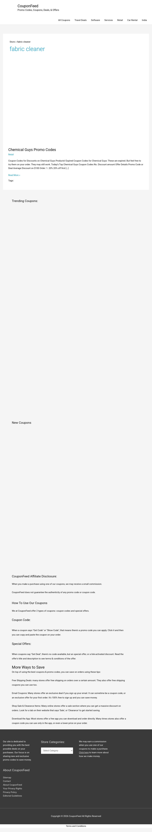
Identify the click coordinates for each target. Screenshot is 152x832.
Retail (120, 20)
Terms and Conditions (76, 826)
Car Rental (132, 20)
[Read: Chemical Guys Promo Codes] (76, 106)
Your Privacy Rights (12, 788)
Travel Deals (81, 20)
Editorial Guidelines (12, 796)
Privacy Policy (10, 792)
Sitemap (7, 777)
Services (108, 20)
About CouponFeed (12, 785)
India (144, 20)
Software (95, 20)
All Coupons (64, 20)
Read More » (14, 175)
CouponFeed (28, 6)
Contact (7, 781)
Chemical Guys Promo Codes (33, 150)
